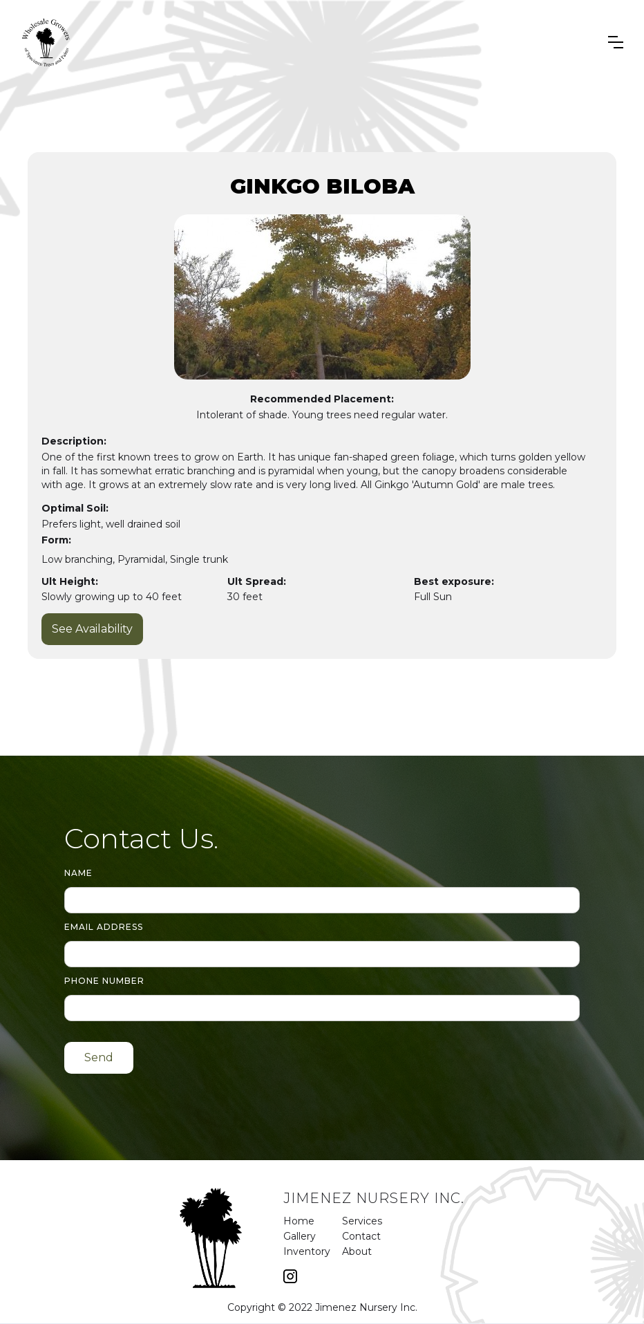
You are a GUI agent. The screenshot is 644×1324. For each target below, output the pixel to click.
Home (298, 1221)
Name (78, 873)
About (343, 1251)
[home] (47, 42)
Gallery (299, 1236)
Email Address (103, 927)
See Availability (92, 628)
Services (343, 1221)
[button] (615, 42)
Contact (343, 1236)
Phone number (104, 981)
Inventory (305, 1251)
